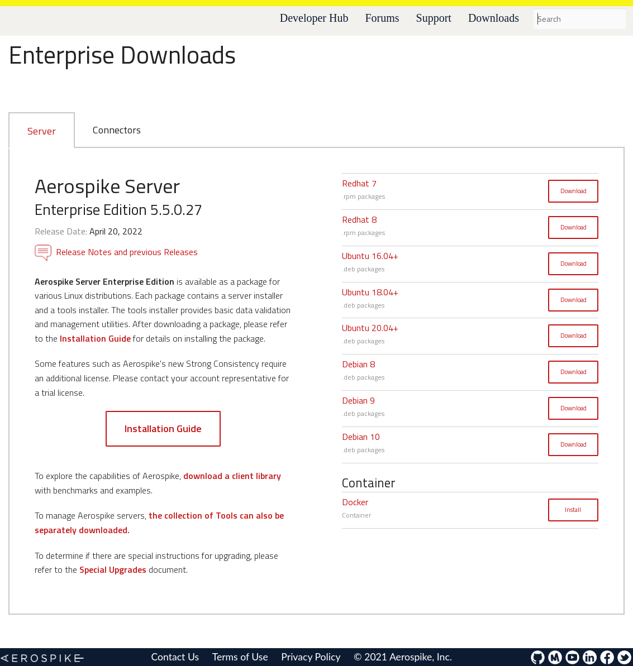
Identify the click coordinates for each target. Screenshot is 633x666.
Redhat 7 (359, 183)
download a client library (232, 475)
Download (573, 190)
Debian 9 (358, 400)
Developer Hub (314, 18)
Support (433, 18)
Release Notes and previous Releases (116, 251)
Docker (355, 502)
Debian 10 (361, 436)
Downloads (493, 18)
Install (573, 509)
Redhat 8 (359, 219)
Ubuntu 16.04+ (370, 255)
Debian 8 (358, 364)
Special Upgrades (112, 569)
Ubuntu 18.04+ (370, 292)
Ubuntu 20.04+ (370, 327)
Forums (382, 18)
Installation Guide (95, 338)
